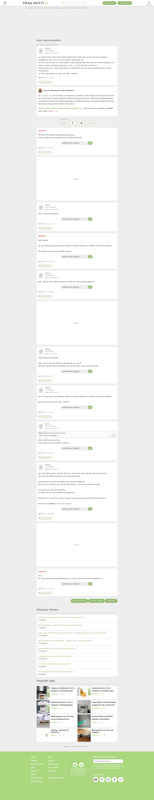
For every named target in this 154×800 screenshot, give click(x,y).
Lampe (75, 65)
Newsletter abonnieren (108, 766)
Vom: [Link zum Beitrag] (40, 77)
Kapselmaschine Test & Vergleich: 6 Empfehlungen (103, 689)
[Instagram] (108, 780)
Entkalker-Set (46, 96)
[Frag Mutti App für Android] (81, 765)
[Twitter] (81, 123)
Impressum (52, 771)
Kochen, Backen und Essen (48, 45)
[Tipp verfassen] (124, 3)
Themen (34, 761)
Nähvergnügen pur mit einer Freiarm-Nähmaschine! (62, 717)
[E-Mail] (63, 123)
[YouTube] (95, 780)
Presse (33, 774)
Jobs (33, 767)
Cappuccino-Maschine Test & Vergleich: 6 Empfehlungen (63, 689)
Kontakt (51, 761)
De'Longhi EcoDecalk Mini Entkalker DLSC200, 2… (62, 108)
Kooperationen (37, 778)
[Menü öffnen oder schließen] (5, 3)
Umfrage (111, 601)
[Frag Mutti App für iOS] (75, 765)
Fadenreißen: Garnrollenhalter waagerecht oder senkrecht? (104, 703)
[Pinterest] (102, 780)
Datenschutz (53, 764)
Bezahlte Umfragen (56, 778)
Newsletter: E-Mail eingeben (104, 757)
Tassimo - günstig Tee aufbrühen (60, 731)
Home (33, 757)
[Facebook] (72, 123)
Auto (77, 363)
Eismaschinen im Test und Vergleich (102, 731)
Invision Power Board (74, 746)
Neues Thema (96, 601)
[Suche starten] (63, 3)
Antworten (45, 82)
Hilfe (50, 757)
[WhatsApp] (90, 123)
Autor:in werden (37, 764)
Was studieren (36, 781)
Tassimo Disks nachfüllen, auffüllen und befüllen (102, 717)
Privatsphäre (53, 767)
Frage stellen (109, 3)
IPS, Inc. (88, 746)
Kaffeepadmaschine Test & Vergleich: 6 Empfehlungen (62, 703)
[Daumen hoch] (90, 143)
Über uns (34, 771)
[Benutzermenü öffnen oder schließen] (149, 3)
